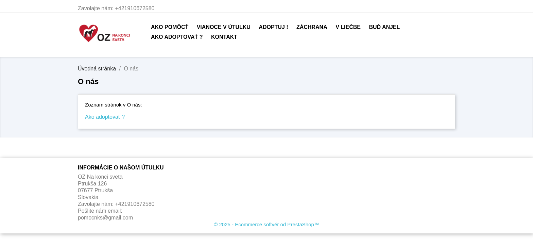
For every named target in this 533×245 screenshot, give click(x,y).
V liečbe (348, 27)
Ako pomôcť (169, 27)
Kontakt (224, 37)
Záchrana (311, 27)
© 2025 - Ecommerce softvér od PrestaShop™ (266, 224)
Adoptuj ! (273, 27)
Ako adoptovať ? (177, 37)
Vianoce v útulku (224, 27)
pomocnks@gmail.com (105, 217)
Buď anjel (384, 27)
